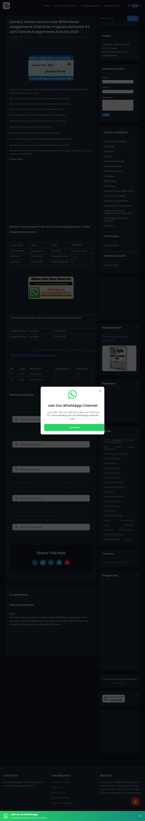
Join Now (74, 427)
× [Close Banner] (140, 816)
